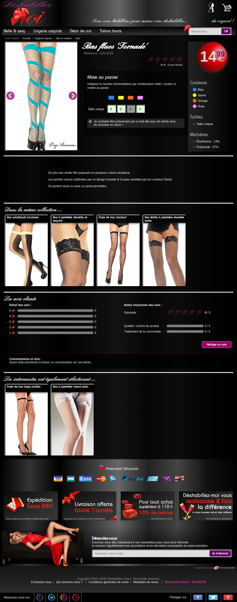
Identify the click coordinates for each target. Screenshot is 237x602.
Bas (78, 38)
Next (72, 96)
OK (226, 31)
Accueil (26, 38)
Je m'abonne (220, 553)
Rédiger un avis (216, 344)
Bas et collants (64, 38)
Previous (10, 96)
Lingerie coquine (43, 38)
